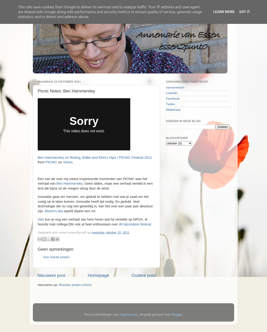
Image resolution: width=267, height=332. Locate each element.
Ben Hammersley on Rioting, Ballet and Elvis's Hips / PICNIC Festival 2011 (95, 157)
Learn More (224, 12)
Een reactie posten (56, 257)
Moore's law (54, 211)
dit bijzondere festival (135, 224)
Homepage (98, 275)
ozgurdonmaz (128, 314)
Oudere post (143, 275)
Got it (244, 12)
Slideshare (173, 109)
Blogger (177, 314)
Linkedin (171, 93)
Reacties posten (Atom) (75, 285)
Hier (41, 219)
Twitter (170, 104)
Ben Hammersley (69, 183)
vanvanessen (175, 87)
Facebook (173, 98)
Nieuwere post (51, 275)
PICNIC (51, 162)
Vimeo (68, 162)
